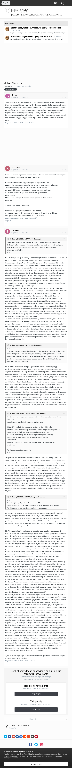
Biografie (28, 86)
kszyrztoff (35, 413)
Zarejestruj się (36, 694)
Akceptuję (36, 764)
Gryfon (10, 86)
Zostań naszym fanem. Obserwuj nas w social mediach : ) (37, 28)
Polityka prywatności (11, 756)
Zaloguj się (36, 709)
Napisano (19, 97)
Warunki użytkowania (31, 754)
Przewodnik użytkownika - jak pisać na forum (31, 36)
